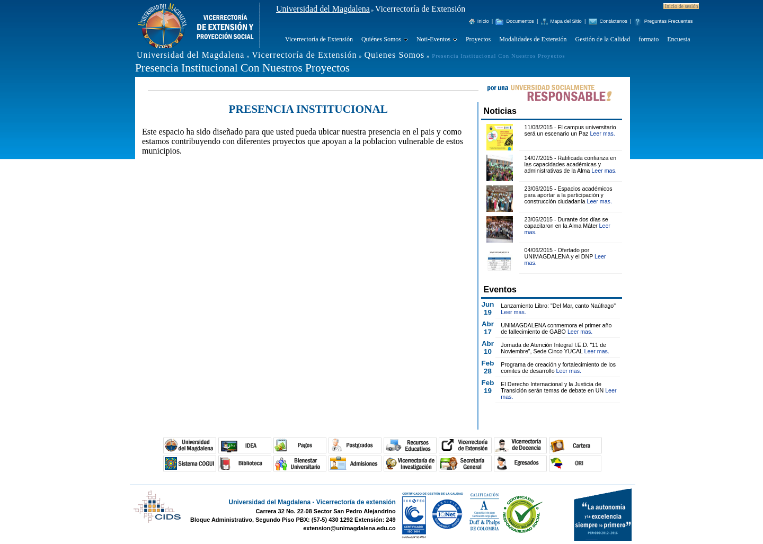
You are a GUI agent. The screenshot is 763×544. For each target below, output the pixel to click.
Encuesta (678, 39)
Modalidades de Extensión (532, 39)
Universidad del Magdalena (323, 8)
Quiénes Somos (381, 39)
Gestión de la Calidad (603, 39)
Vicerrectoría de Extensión (319, 39)
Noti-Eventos (433, 39)
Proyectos (478, 39)
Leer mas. (602, 133)
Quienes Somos (394, 54)
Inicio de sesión (681, 6)
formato (648, 39)
